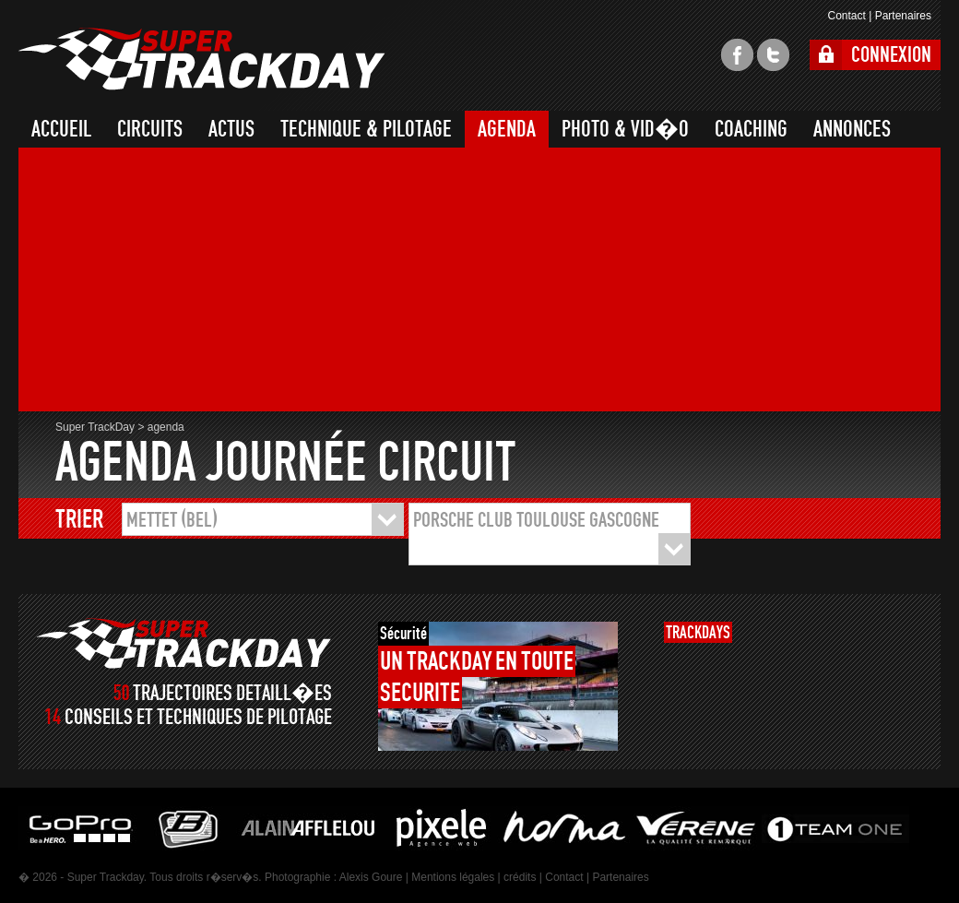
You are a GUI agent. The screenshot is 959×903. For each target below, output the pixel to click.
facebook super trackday (737, 55)
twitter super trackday (773, 55)
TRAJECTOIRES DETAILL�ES (232, 693)
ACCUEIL (61, 129)
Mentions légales (452, 877)
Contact (846, 15)
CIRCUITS (150, 129)
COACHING (751, 129)
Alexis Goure (371, 877)
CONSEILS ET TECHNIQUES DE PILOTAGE (198, 717)
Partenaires (903, 15)
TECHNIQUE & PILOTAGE (366, 129)
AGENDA (507, 129)
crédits (519, 877)
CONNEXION (891, 54)
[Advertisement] (316, 282)
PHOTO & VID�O (625, 129)
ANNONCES (852, 129)
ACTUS (231, 129)
